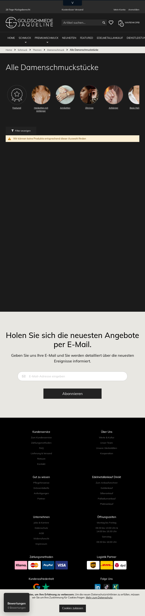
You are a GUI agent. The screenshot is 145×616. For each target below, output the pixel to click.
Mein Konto (120, 9)
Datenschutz (41, 524)
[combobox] (84, 22)
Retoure (41, 455)
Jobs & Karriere (41, 519)
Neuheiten (66, 36)
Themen (37, 46)
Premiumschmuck (45, 36)
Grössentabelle (41, 485)
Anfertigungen (41, 490)
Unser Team (106, 439)
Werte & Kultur (106, 434)
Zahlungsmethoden (41, 439)
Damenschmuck (56, 46)
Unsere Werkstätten (106, 445)
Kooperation (106, 450)
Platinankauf (106, 500)
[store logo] (29, 22)
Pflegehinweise (41, 479)
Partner (41, 495)
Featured (81, 36)
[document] (72, 602)
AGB (41, 530)
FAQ (41, 445)
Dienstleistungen (130, 36)
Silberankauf (106, 490)
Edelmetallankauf (103, 36)
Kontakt (41, 460)
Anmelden (133, 9)
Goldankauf (107, 485)
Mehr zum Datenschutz (99, 597)
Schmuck (26, 36)
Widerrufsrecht (41, 535)
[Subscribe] (72, 390)
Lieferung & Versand (41, 450)
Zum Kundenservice (41, 434)
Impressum (41, 540)
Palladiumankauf (107, 495)
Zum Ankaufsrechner (107, 479)
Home (9, 46)
